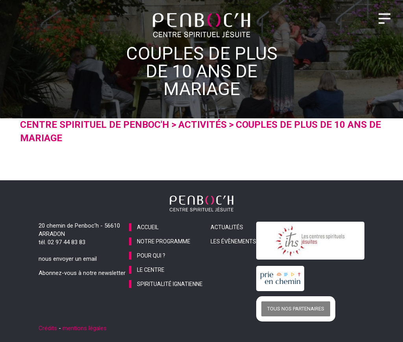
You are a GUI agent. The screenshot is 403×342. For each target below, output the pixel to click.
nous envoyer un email (68, 258)
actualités (227, 227)
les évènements (233, 241)
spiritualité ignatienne (170, 284)
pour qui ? (151, 255)
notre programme (163, 241)
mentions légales (85, 328)
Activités (202, 124)
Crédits (48, 328)
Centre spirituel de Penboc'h (94, 124)
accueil (148, 227)
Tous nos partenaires (295, 309)
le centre (151, 270)
